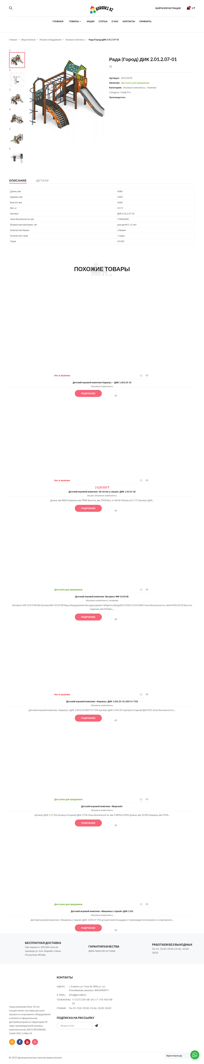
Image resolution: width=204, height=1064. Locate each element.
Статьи (103, 21)
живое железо (54, 1057)
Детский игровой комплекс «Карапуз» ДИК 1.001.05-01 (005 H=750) (102, 701)
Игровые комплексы (75, 39)
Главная (58, 21)
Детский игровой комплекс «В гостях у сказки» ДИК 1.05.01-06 (101, 491)
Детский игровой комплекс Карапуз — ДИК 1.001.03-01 (102, 382)
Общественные (28, 39)
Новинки (151, 87)
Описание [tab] (18, 180)
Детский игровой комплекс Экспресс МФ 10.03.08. (102, 596)
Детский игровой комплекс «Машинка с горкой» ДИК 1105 (102, 911)
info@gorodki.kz (77, 994)
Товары (74, 21)
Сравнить (145, 21)
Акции (90, 21)
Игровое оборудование (50, 39)
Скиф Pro (125, 92)
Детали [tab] (42, 180)
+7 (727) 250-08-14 (82, 999)
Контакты (129, 21)
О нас (115, 21)
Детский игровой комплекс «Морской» (102, 806)
